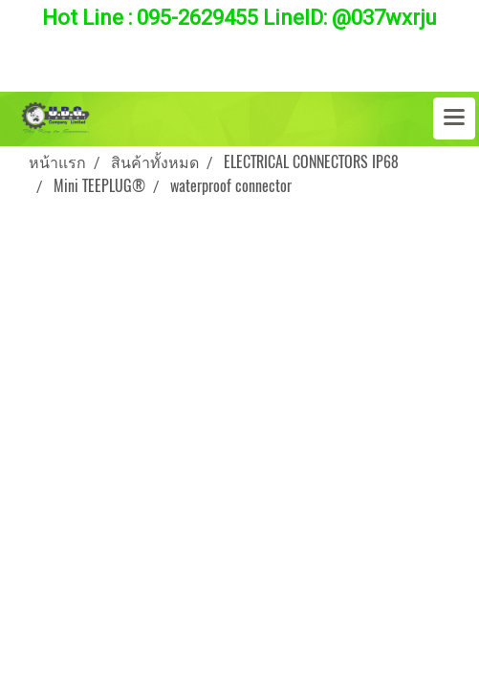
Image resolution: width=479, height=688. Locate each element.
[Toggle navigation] (454, 118)
